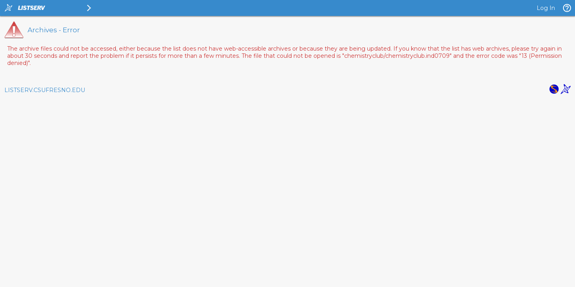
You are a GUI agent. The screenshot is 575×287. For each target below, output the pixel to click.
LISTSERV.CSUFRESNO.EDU (44, 90)
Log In (546, 8)
